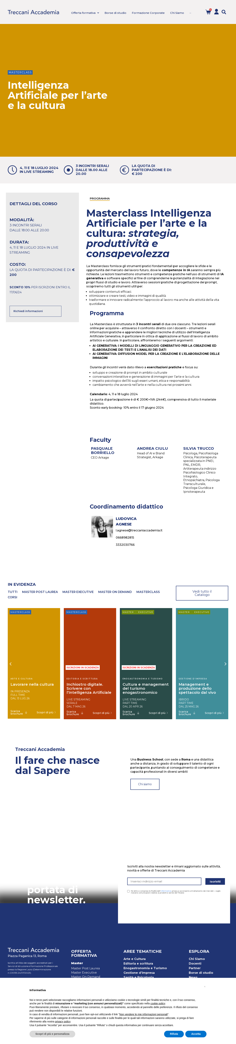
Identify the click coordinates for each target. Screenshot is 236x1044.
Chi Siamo (197, 959)
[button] (224, 12)
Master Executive (84, 972)
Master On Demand (85, 977)
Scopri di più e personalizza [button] (52, 1033)
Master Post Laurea (85, 968)
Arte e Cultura (135, 959)
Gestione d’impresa (139, 973)
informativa (166, 891)
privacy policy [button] (62, 1021)
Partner (195, 968)
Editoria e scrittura (138, 963)
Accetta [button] (196, 1033)
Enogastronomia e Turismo (145, 968)
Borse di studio (201, 973)
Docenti (195, 963)
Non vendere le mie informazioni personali (143, 1014)
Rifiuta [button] (174, 1033)
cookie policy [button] (157, 1003)
